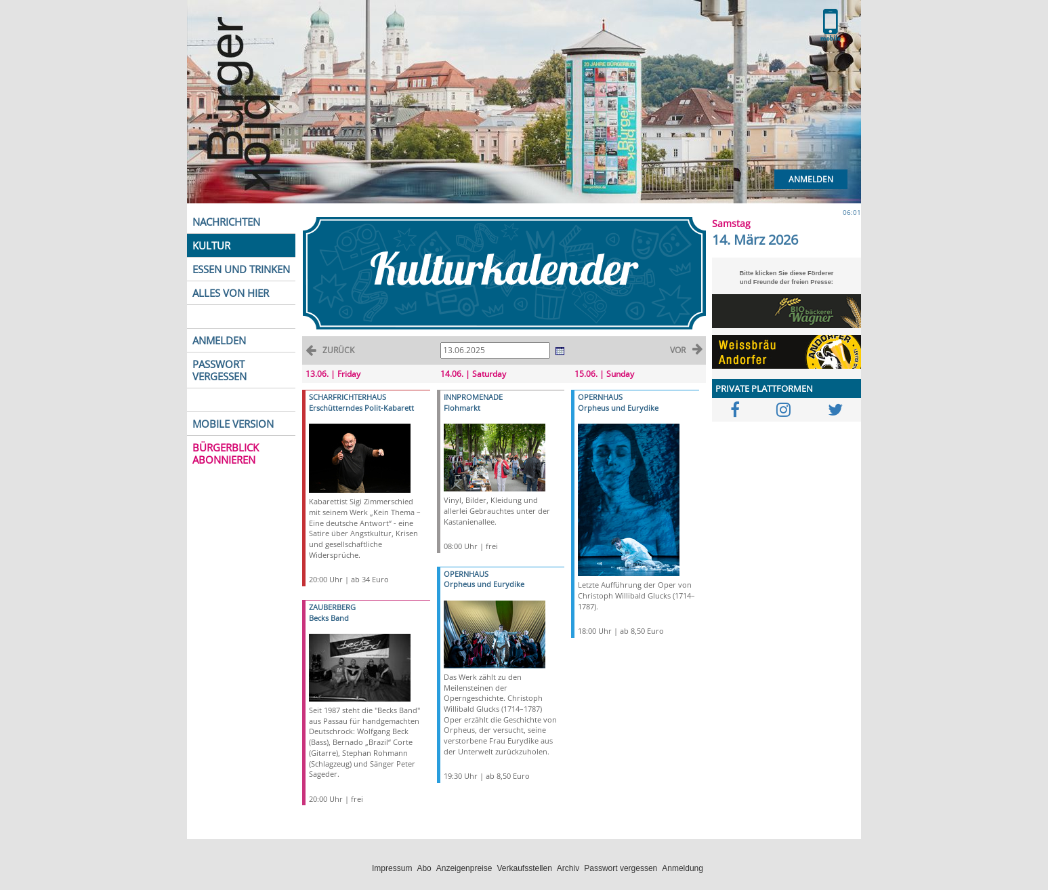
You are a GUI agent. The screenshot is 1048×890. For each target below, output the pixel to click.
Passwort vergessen (620, 868)
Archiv (568, 868)
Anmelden (811, 179)
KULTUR (211, 245)
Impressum (392, 868)
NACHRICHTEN (226, 221)
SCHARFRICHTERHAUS (347, 397)
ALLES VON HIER (230, 293)
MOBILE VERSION (233, 423)
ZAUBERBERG (332, 607)
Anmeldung (682, 868)
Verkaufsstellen (524, 868)
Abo (424, 868)
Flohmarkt (462, 408)
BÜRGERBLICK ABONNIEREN (225, 453)
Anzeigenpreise (464, 868)
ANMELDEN (219, 340)
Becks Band (329, 618)
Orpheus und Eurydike (484, 584)
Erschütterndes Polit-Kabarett (361, 408)
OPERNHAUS (466, 574)
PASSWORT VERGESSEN (219, 370)
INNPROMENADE (473, 397)
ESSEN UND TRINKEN (241, 269)
